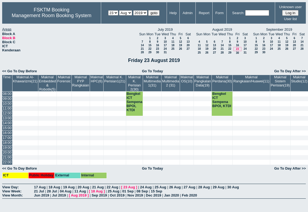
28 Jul (52, 191)
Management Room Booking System (51, 15)
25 (172, 48)
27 (187, 48)
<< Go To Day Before (19, 71)
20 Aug (83, 187)
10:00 (7, 103)
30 (157, 52)
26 (180, 48)
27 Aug (189, 187)
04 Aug (65, 191)
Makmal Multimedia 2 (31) (170, 81)
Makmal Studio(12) (299, 79)
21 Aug (98, 187)
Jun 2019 (41, 195)
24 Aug (146, 187)
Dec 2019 (153, 195)
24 (165, 48)
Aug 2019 (79, 195)
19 (180, 45)
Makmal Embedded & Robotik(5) (47, 83)
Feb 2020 (189, 195)
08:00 (7, 94)
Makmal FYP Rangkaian (80, 81)
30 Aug (233, 187)
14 (142, 45)
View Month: (12, 195)
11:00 (7, 108)
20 (187, 45)
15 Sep (156, 191)
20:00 (7, 152)
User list (290, 19)
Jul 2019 (59, 195)
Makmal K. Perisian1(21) (114, 79)
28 (142, 52)
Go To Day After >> (290, 71)
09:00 (7, 98)
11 (172, 41)
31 (165, 52)
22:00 (7, 162)
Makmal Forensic (64, 79)
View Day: (10, 187)
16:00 (7, 133)
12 (180, 41)
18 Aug (54, 187)
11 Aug (80, 191)
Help (173, 13)
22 (149, 48)
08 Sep (142, 191)
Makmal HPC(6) (97, 79)
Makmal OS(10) (187, 79)
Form (219, 13)
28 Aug (204, 187)
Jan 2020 (171, 195)
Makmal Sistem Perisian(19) (280, 81)
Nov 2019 (135, 195)
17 (165, 45)
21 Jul (39, 191)
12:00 (7, 113)
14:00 (7, 123)
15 (149, 45)
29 (149, 52)
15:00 (7, 128)
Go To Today (152, 71)
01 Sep (128, 191)
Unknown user (290, 7)
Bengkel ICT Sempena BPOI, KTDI (134, 102)
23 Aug (129, 187)
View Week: (11, 191)
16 (157, 45)
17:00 (7, 138)
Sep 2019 (99, 195)
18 (172, 45)
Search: (238, 13)
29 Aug (219, 187)
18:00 (7, 143)
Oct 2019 (117, 195)
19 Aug (69, 187)
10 (165, 41)
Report (204, 13)
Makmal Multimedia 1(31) (152, 81)
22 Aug (112, 187)
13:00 (7, 118)
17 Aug (40, 187)
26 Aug (175, 187)
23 (157, 48)
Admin (188, 13)
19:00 (7, 147)
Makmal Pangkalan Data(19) (202, 81)
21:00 (7, 157)
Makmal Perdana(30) (222, 79)
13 (187, 41)
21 (142, 48)
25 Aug (160, 187)
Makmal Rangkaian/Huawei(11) (251, 79)
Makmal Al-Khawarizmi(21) (25, 79)
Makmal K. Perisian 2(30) (134, 83)
